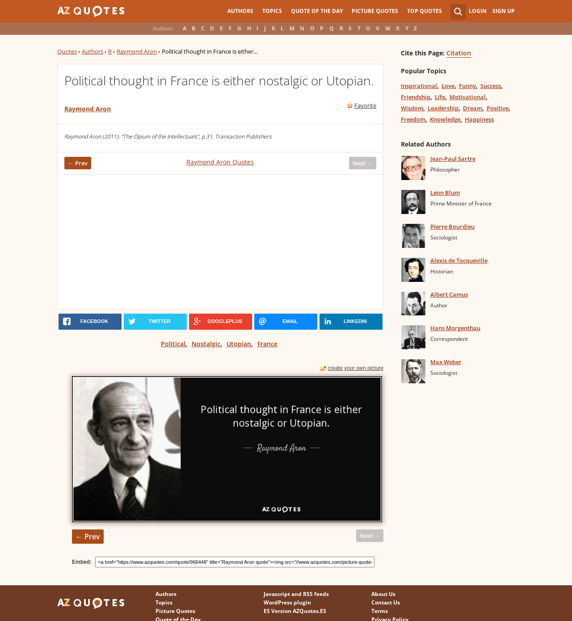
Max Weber (446, 362)
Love (448, 86)
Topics (272, 11)
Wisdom (412, 108)
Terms (379, 611)
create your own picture (355, 368)
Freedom (413, 119)
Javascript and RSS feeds (296, 594)
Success (490, 86)
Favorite (365, 105)
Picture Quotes (375, 11)
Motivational (468, 97)
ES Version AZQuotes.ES (295, 611)
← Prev (78, 163)
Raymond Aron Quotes (220, 162)
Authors (240, 11)
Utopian (239, 344)
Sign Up (503, 11)
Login (478, 11)
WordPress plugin (287, 602)
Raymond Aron (137, 51)
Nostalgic (206, 344)
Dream (472, 108)
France (267, 344)
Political (173, 344)
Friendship (415, 97)
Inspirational (419, 86)
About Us (383, 594)
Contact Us (385, 602)
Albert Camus (449, 294)
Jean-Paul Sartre (452, 159)
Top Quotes (424, 11)
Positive (498, 108)
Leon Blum (445, 193)
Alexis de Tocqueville (459, 260)
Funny (467, 86)
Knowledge (445, 119)
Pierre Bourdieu (452, 226)
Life (440, 97)
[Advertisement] (220, 241)
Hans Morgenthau (455, 328)
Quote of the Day (317, 11)
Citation (458, 53)
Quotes (67, 51)
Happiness (479, 119)
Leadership (443, 108)
